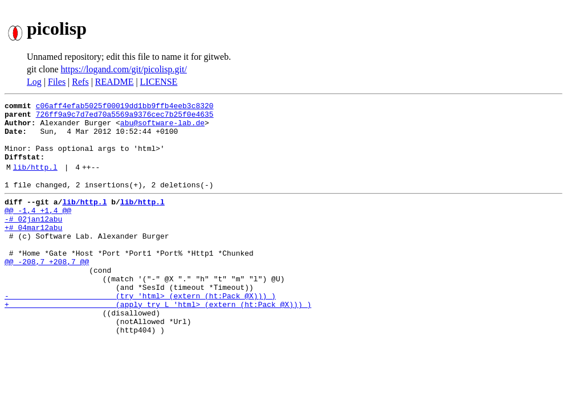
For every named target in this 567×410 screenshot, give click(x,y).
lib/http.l (35, 180)
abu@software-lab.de (162, 127)
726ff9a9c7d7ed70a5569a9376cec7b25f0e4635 (125, 117)
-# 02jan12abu (33, 239)
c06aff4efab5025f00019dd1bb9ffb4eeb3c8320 (125, 107)
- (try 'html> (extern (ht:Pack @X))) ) (140, 331)
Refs (80, 82)
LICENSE (159, 82)
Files (57, 82)
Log (34, 82)
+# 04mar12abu (33, 249)
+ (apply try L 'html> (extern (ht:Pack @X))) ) (158, 342)
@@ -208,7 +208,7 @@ (47, 290)
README (114, 82)
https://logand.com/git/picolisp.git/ (124, 69)
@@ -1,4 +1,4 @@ (38, 229)
